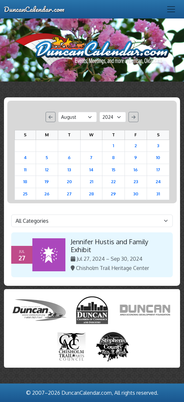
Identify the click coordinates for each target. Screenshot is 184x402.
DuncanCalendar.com (34, 9)
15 (113, 169)
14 (91, 169)
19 (47, 181)
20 (69, 181)
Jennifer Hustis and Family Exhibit (109, 245)
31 (158, 193)
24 (158, 181)
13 (69, 169)
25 (25, 193)
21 (91, 181)
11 (25, 169)
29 (113, 193)
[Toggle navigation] (171, 9)
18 (25, 181)
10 (158, 157)
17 (158, 169)
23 (135, 181)
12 (47, 169)
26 (47, 193)
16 (135, 169)
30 (135, 193)
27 (69, 193)
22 (113, 181)
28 (91, 193)
